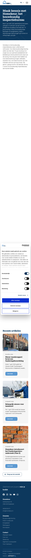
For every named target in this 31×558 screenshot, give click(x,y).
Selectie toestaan (15, 305)
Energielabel (6, 523)
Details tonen (22, 295)
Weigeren (15, 311)
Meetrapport (6, 525)
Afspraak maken (7, 535)
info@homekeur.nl (8, 511)
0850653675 (6, 508)
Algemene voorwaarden (9, 542)
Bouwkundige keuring (9, 518)
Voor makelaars (7, 544)
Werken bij (6, 539)
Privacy (4, 553)
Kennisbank (6, 527)
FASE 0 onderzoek (8, 520)
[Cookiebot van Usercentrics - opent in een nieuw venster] (22, 245)
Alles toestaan (15, 300)
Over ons (5, 537)
